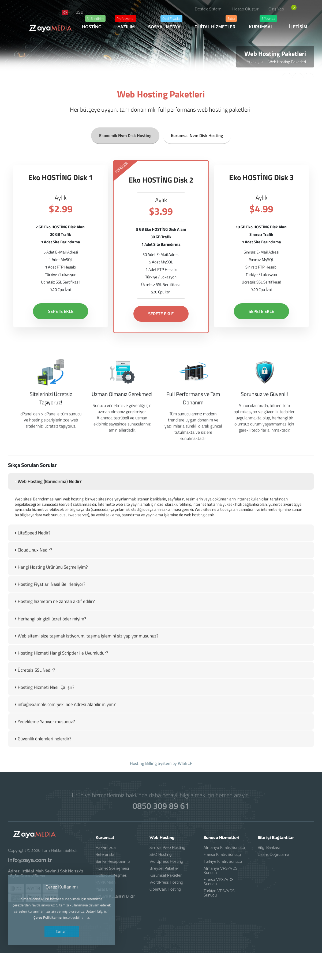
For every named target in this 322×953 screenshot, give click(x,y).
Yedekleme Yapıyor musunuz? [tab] (44, 737)
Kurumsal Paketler (165, 875)
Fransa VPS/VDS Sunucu (219, 882)
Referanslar (106, 854)
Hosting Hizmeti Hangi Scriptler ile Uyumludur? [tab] (60, 669)
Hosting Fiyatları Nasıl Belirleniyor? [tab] (49, 600)
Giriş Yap (276, 9)
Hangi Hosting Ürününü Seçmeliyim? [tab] (50, 583)
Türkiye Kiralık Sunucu (223, 861)
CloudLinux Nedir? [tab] (32, 566)
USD (79, 12)
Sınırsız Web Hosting (167, 847)
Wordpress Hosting (166, 861)
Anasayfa (255, 61)
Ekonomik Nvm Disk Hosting (125, 133)
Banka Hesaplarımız (113, 861)
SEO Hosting (160, 854)
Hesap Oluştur (245, 9)
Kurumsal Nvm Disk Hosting (197, 133)
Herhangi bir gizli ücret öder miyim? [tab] (49, 634)
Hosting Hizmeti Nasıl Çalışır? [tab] (43, 703)
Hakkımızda (106, 847)
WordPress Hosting (166, 882)
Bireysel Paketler (164, 868)
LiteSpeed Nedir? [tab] (32, 549)
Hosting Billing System (150, 763)
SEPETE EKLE (60, 309)
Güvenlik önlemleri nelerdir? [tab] (42, 754)
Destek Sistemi (208, 9)
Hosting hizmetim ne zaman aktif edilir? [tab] (54, 617)
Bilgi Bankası (269, 847)
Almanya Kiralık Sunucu (224, 847)
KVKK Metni (106, 882)
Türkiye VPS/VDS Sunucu (219, 893)
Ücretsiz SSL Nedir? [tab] (34, 686)
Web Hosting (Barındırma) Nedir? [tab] (47, 497)
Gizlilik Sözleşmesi (112, 875)
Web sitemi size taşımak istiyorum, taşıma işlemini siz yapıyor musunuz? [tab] (86, 652)
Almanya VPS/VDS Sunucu (221, 870)
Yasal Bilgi (105, 889)
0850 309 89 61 (161, 806)
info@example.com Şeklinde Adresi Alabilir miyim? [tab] (64, 720)
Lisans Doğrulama (273, 854)
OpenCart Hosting (165, 889)
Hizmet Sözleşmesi (112, 868)
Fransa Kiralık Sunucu (222, 854)
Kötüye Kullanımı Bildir (115, 896)
